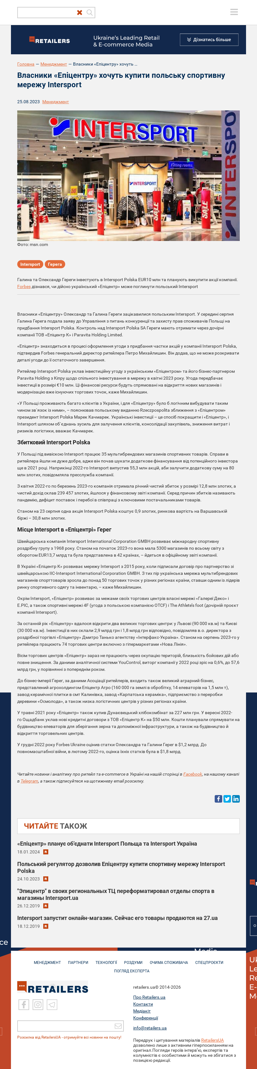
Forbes (24, 286)
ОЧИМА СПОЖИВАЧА (169, 959)
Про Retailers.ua (149, 997)
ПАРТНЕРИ (78, 959)
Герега (55, 264)
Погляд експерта (131, 968)
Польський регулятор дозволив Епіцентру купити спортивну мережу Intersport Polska (121, 867)
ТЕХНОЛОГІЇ (106, 959)
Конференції (145, 1017)
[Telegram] (52, 1004)
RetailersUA (212, 1040)
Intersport (30, 264)
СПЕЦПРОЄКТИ (209, 959)
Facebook (192, 774)
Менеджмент (53, 64)
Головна (25, 64)
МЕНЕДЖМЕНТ (47, 959)
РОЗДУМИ (133, 959)
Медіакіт (142, 1010)
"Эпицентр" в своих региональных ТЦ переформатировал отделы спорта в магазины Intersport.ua (115, 894)
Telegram (29, 780)
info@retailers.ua (150, 1027)
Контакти (143, 1004)
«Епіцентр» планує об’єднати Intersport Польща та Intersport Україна (107, 843)
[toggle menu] (234, 12)
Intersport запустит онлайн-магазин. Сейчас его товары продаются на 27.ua (117, 918)
